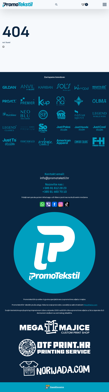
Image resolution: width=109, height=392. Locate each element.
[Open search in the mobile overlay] (56, 4)
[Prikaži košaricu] (85, 4)
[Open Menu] (105, 4)
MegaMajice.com (90, 305)
